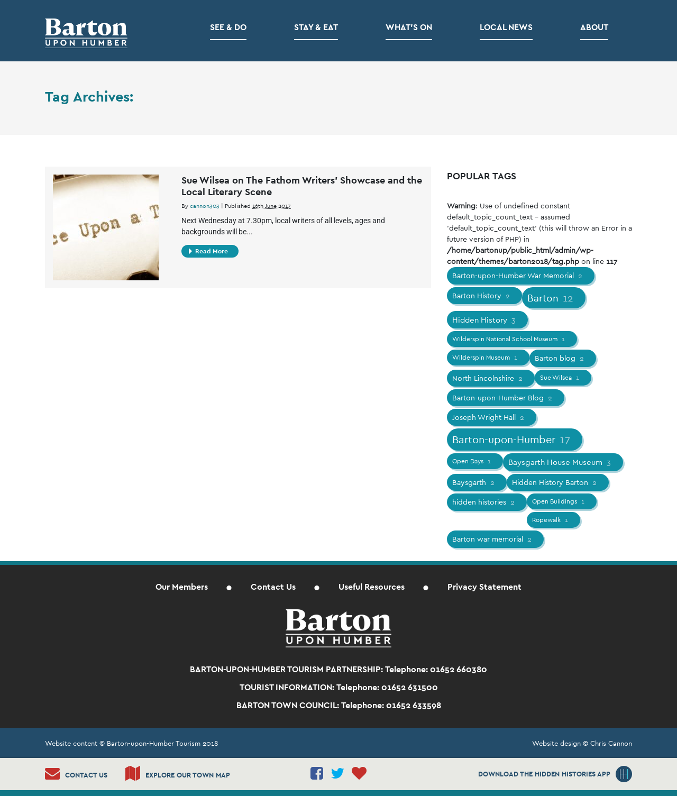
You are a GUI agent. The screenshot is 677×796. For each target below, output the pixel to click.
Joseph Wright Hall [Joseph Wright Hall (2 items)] (489, 417)
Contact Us (273, 586)
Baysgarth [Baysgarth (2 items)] (474, 482)
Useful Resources (371, 586)
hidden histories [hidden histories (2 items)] (484, 502)
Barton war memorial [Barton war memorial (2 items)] (492, 539)
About (594, 27)
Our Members (181, 586)
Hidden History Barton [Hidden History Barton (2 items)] (555, 482)
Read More (208, 251)
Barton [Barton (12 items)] (551, 298)
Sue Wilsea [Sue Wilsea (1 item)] (560, 377)
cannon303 (204, 205)
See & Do (228, 27)
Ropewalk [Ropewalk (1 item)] (551, 520)
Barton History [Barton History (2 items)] (481, 295)
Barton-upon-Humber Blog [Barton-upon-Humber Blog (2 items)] (503, 397)
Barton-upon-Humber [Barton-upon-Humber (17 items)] (512, 439)
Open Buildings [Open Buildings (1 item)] (559, 501)
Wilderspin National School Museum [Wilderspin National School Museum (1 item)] (509, 339)
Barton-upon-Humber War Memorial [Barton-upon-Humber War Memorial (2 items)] (518, 275)
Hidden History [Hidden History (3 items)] (484, 319)
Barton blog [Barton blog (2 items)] (560, 358)
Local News (506, 27)
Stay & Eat (316, 27)
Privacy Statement (484, 586)
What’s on (409, 27)
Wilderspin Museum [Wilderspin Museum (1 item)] (485, 357)
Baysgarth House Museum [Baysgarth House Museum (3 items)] (560, 462)
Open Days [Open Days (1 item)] (472, 461)
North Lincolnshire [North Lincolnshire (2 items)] (488, 378)
